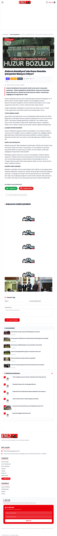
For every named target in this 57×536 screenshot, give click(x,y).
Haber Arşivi (4, 475)
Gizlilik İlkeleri (5, 489)
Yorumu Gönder (12, 320)
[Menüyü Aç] (2, 2)
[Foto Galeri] (49, 2)
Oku (8, 78)
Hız (24, 78)
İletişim (3, 491)
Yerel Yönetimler (15, 34)
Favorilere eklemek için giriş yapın (16, 195)
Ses (31, 78)
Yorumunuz (8, 307)
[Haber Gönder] (52, 2)
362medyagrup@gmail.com (12, 451)
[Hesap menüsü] (54, 2)
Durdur (20, 78)
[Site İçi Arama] (47, 2)
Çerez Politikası (5, 487)
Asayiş (3, 471)
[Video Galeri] (50, 2)
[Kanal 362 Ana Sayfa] (25, 2)
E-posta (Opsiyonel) (35, 301)
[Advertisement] (28, 17)
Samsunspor (5, 462)
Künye (3, 494)
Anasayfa (5, 34)
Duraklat (13, 78)
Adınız (7, 301)
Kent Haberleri (5, 466)
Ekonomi (3, 473)
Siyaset (3, 468)
